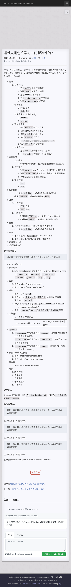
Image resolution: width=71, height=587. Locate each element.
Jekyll (24, 583)
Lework (5, 3)
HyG (60, 583)
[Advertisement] (35, 27)
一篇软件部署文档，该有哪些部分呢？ (27, 489)
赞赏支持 (36, 472)
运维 (34, 58)
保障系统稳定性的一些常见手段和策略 (27, 484)
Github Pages (35, 583)
